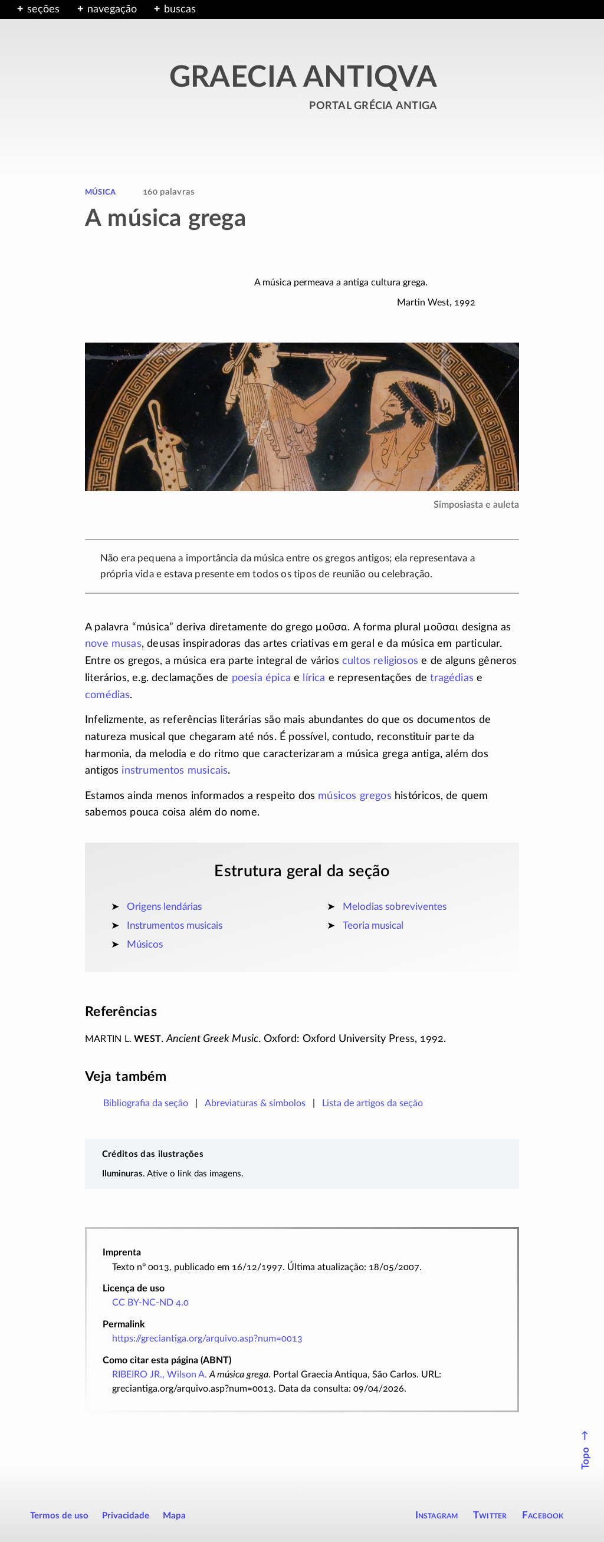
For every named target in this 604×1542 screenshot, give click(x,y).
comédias (107, 695)
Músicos (145, 944)
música (100, 191)
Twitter (490, 1515)
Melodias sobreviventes (395, 907)
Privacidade (125, 1515)
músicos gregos (355, 796)
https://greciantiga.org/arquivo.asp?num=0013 (207, 1338)
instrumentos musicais (175, 770)
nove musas (113, 644)
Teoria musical (373, 925)
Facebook (543, 1515)
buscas (180, 9)
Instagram (436, 1515)
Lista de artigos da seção (372, 1103)
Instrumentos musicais (174, 925)
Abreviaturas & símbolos (255, 1103)
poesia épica (261, 678)
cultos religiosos (380, 661)
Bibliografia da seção (145, 1103)
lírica (314, 678)
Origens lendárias (164, 907)
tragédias (452, 678)
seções (43, 9)
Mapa (174, 1515)
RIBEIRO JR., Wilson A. (159, 1374)
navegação (112, 9)
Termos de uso (59, 1515)
